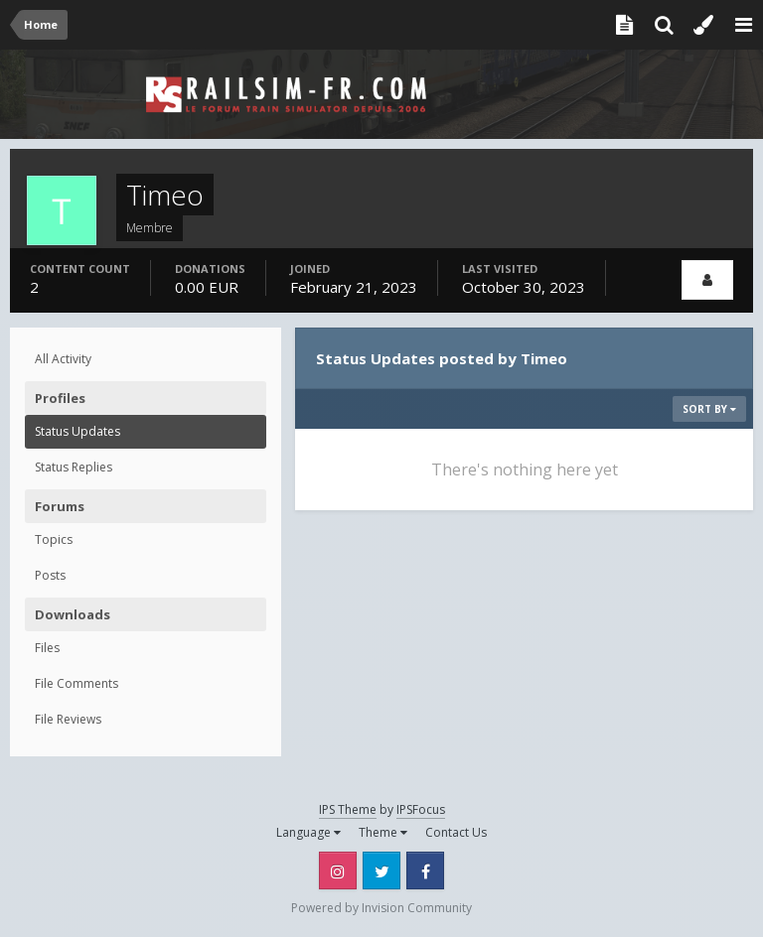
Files (47, 647)
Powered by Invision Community (381, 907)
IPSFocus (420, 809)
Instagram (338, 870)
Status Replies (73, 467)
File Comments (76, 683)
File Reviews (68, 719)
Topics (54, 539)
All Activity (63, 358)
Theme (383, 832)
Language (308, 832)
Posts (50, 575)
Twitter (381, 870)
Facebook (425, 870)
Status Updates (77, 431)
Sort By (709, 409)
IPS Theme (348, 809)
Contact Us (456, 832)
